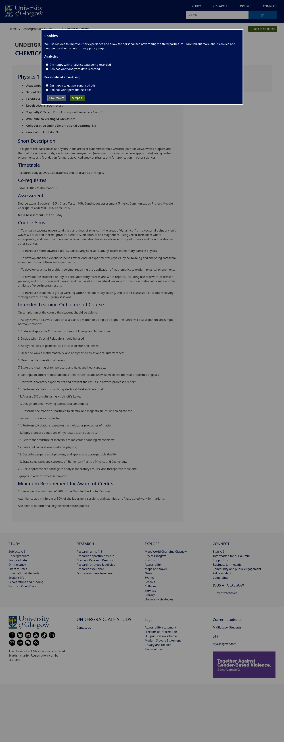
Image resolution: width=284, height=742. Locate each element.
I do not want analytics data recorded (75, 69)
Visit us (150, 560)
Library (150, 595)
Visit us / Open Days (22, 586)
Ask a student (222, 573)
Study (196, 6)
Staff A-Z (219, 552)
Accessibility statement (160, 627)
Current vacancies (225, 593)
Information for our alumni (231, 556)
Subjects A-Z (17, 552)
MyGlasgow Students (227, 627)
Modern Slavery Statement (163, 640)
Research (220, 6)
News (149, 573)
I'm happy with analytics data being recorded (80, 65)
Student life (16, 578)
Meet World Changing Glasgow (166, 552)
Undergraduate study (37, 29)
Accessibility (153, 565)
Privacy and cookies (158, 645)
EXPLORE (152, 543)
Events (149, 578)
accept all (77, 98)
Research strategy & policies (96, 565)
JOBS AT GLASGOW (228, 585)
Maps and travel (156, 569)
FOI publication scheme (161, 636)
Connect (270, 6)
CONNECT (221, 543)
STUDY (14, 543)
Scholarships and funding (26, 582)
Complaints (220, 578)
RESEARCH (85, 543)
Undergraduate (19, 556)
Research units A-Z (89, 552)
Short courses (18, 569)
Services (150, 591)
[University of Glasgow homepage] (24, 11)
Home (13, 29)
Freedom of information (161, 632)
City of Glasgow (155, 556)
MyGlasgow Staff (224, 644)
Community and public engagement (237, 569)
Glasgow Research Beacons (95, 560)
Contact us (84, 628)
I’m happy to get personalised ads (72, 85)
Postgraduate (18, 560)
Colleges (150, 586)
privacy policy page (92, 48)
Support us (220, 560)
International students (24, 573)
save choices (56, 98)
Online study (17, 565)
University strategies (159, 599)
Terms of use (153, 649)
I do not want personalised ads (70, 90)
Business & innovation (228, 565)
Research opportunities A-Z (95, 556)
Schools (150, 582)
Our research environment (95, 573)
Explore (245, 6)
